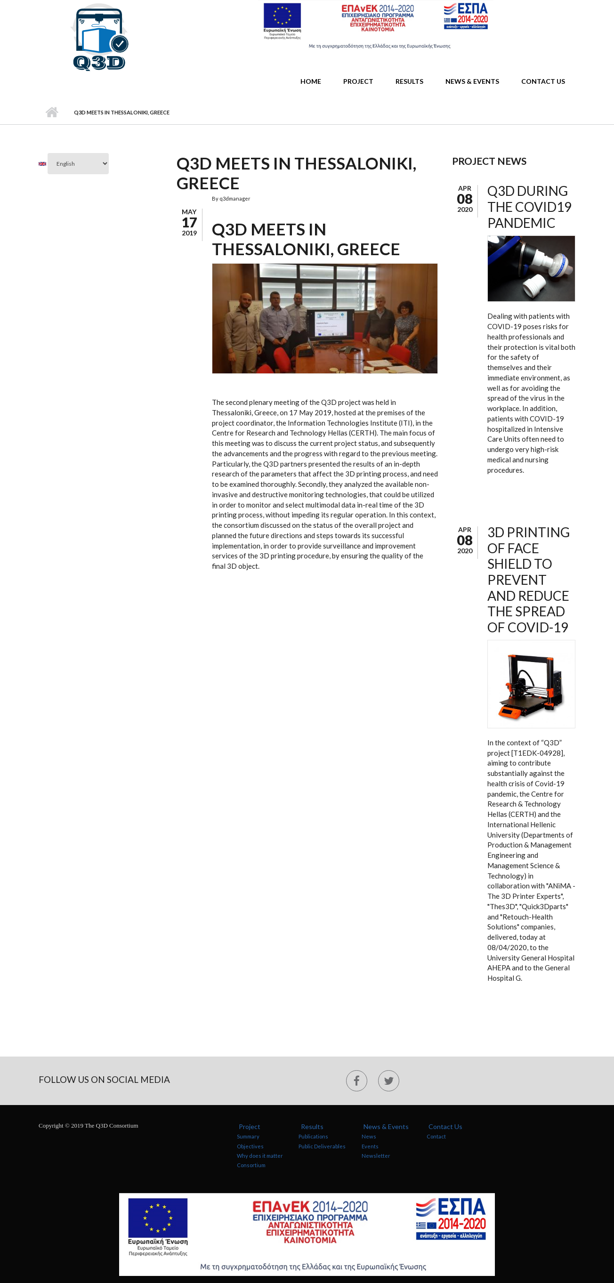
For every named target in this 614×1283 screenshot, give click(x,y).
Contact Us (543, 81)
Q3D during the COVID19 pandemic (529, 206)
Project (358, 81)
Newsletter (376, 1156)
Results (409, 81)
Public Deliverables (322, 1146)
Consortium (251, 1165)
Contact (436, 1136)
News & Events (472, 81)
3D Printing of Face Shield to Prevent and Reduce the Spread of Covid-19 (528, 579)
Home (310, 81)
